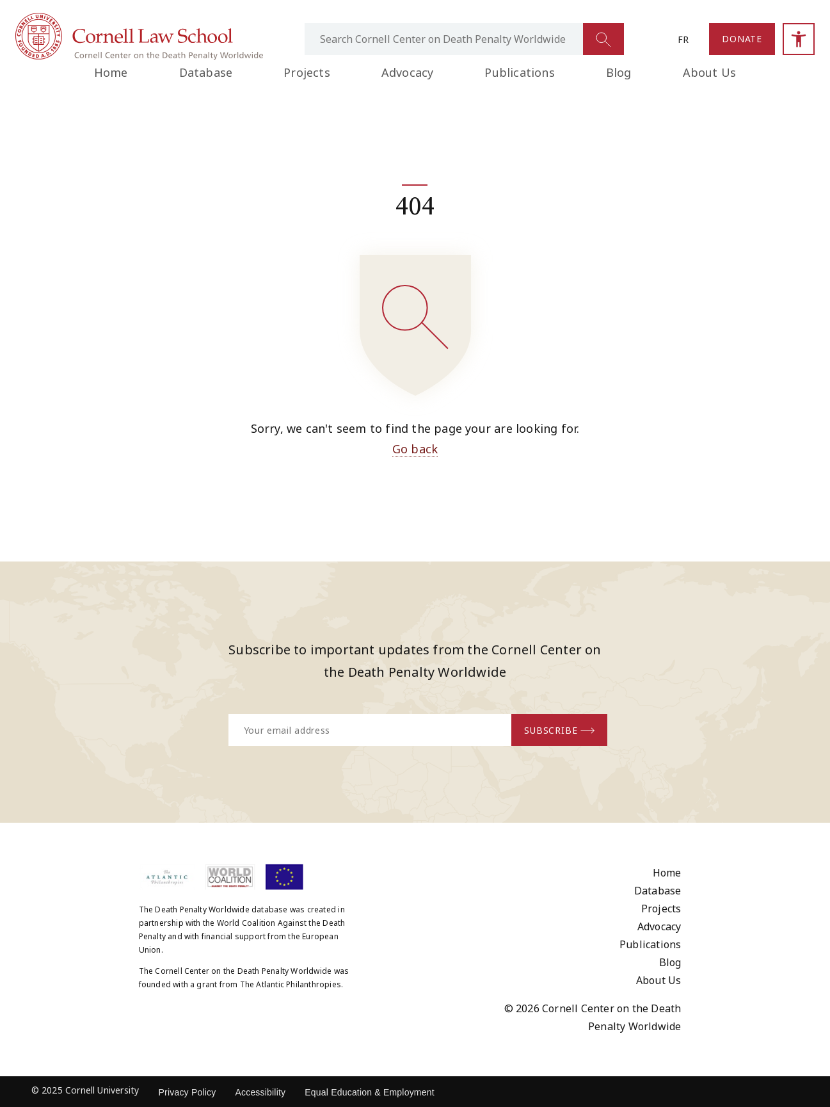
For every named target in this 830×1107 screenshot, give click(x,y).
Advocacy (407, 72)
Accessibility (260, 1092)
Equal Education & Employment (370, 1092)
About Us (710, 72)
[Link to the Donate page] (742, 39)
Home (111, 72)
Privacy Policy (187, 1092)
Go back (415, 449)
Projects (306, 72)
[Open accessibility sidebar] (799, 39)
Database (206, 72)
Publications (519, 72)
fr (683, 39)
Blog (619, 72)
